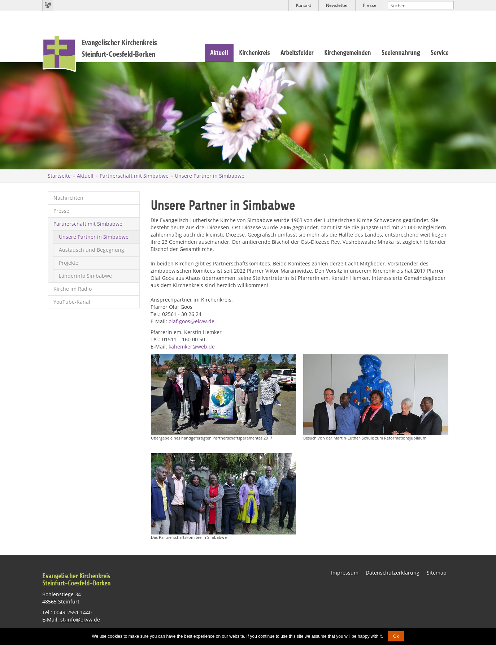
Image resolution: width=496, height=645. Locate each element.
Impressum (344, 572)
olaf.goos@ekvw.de (191, 321)
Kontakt (303, 5)
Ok (396, 636)
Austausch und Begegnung (91, 249)
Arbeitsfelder (296, 52)
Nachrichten (68, 197)
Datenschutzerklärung (392, 572)
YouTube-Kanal (71, 301)
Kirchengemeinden (347, 52)
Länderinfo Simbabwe (85, 275)
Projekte (68, 262)
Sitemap (437, 572)
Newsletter (337, 5)
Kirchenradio (47, 5)
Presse (370, 5)
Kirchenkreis (254, 52)
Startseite (59, 175)
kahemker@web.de (192, 346)
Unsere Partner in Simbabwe (209, 175)
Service (439, 52)
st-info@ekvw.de (80, 619)
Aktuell (219, 52)
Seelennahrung (401, 52)
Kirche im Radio (72, 288)
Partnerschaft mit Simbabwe (134, 175)
